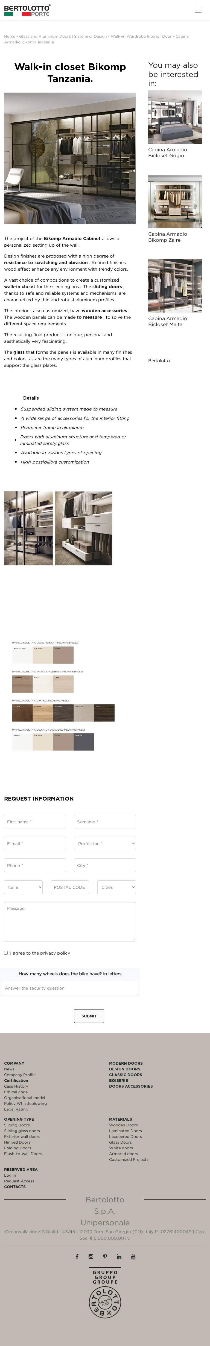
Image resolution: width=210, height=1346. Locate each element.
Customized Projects (128, 1159)
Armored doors (123, 1154)
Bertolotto (159, 360)
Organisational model (24, 1098)
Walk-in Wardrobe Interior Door (141, 36)
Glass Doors (120, 1142)
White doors (121, 1148)
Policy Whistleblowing (25, 1103)
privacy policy (55, 953)
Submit (89, 1016)
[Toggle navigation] (198, 10)
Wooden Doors (123, 1125)
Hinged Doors (17, 1142)
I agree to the (37, 953)
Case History (16, 1086)
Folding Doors (17, 1148)
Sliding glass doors (22, 1131)
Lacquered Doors (125, 1136)
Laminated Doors (125, 1131)
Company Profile (20, 1075)
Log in (10, 1175)
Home (9, 36)
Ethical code (16, 1092)
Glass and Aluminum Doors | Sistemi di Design (63, 36)
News (9, 1069)
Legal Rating (16, 1109)
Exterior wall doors (22, 1136)
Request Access (19, 1181)
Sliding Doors (17, 1125)
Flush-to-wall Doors (23, 1154)
